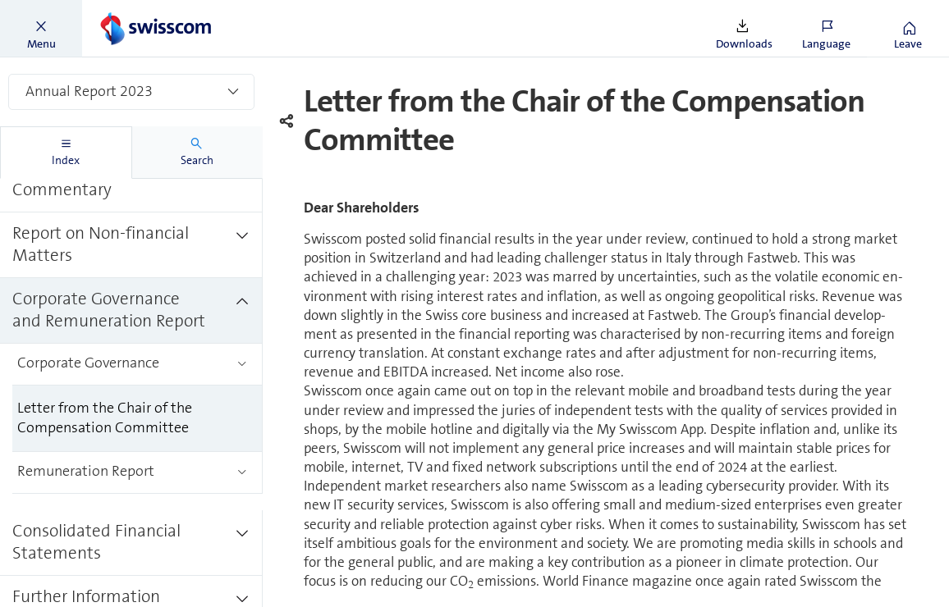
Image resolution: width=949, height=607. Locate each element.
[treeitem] (131, 179)
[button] (41, 28)
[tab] (66, 152)
